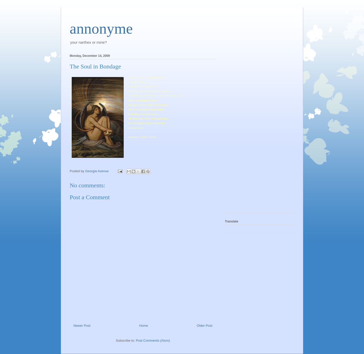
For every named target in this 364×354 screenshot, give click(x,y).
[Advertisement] (245, 132)
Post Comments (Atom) (153, 340)
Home (143, 325)
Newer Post (81, 325)
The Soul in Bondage (95, 66)
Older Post (204, 325)
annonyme (101, 28)
